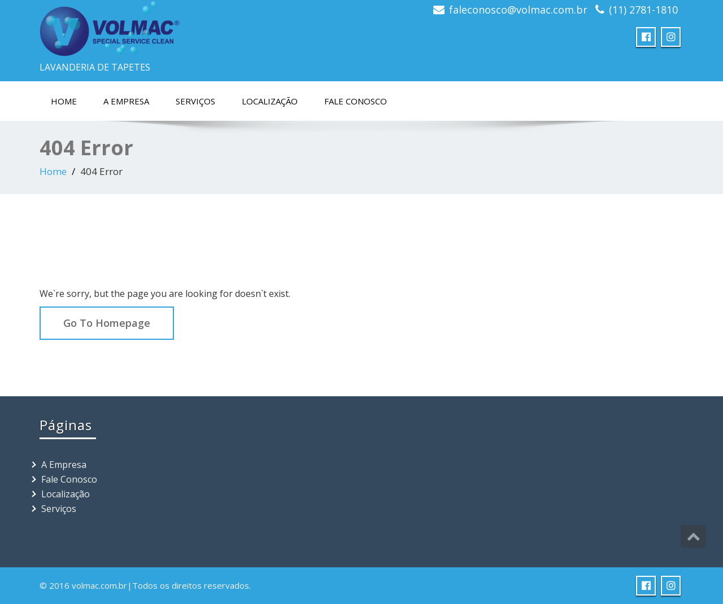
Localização (270, 101)
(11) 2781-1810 (643, 9)
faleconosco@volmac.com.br (518, 9)
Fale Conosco (355, 101)
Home (64, 101)
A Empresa (126, 101)
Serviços (195, 101)
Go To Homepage (106, 323)
